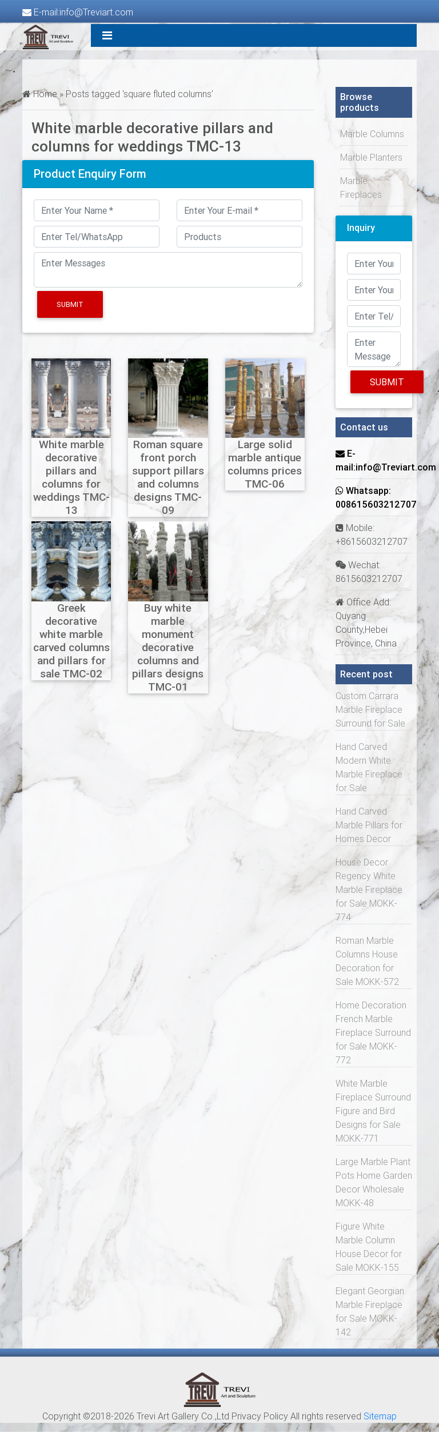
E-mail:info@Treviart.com (77, 12)
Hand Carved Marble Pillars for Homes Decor (369, 824)
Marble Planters (371, 157)
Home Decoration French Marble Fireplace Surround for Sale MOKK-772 (373, 1032)
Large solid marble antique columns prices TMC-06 (265, 463)
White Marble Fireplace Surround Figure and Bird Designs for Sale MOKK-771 (373, 1111)
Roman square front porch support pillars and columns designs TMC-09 (168, 477)
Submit (70, 304)
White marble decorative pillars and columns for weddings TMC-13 (71, 477)
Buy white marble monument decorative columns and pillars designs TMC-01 (167, 647)
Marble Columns (372, 133)
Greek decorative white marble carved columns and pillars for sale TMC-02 (71, 640)
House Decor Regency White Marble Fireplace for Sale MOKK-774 (369, 889)
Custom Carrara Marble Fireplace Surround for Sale (370, 709)
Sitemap (380, 1416)
